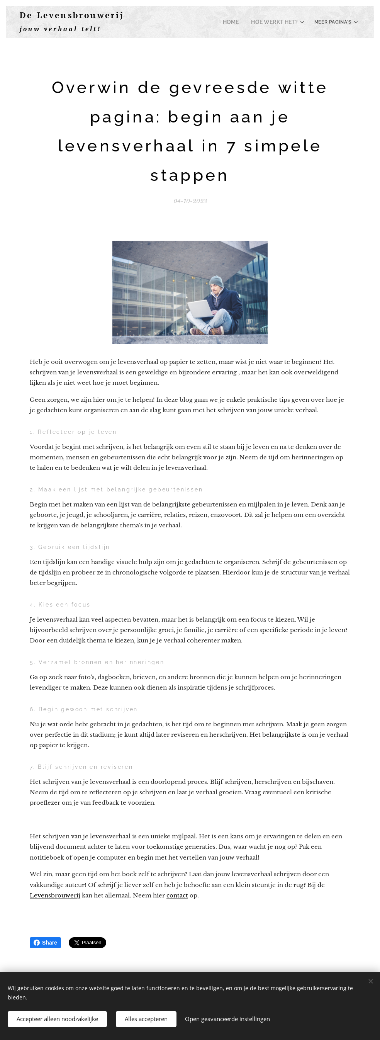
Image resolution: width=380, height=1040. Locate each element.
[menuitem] (237, 22)
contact (177, 895)
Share (45, 943)
